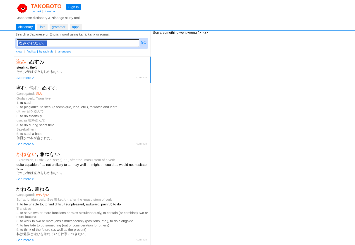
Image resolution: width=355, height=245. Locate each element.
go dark (36, 11)
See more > (25, 78)
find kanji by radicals (40, 51)
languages (64, 51)
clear (19, 51)
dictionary (25, 27)
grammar (58, 27)
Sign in (73, 7)
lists (42, 27)
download (50, 11)
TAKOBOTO (46, 6)
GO (143, 42)
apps (75, 27)
